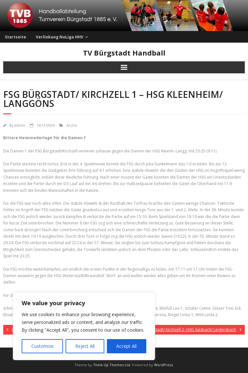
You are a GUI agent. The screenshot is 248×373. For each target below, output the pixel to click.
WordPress (163, 364)
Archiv (72, 125)
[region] (84, 326)
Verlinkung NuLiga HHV (59, 37)
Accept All (126, 346)
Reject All (85, 346)
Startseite (15, 37)
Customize (42, 346)
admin (19, 125)
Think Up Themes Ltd (111, 364)
